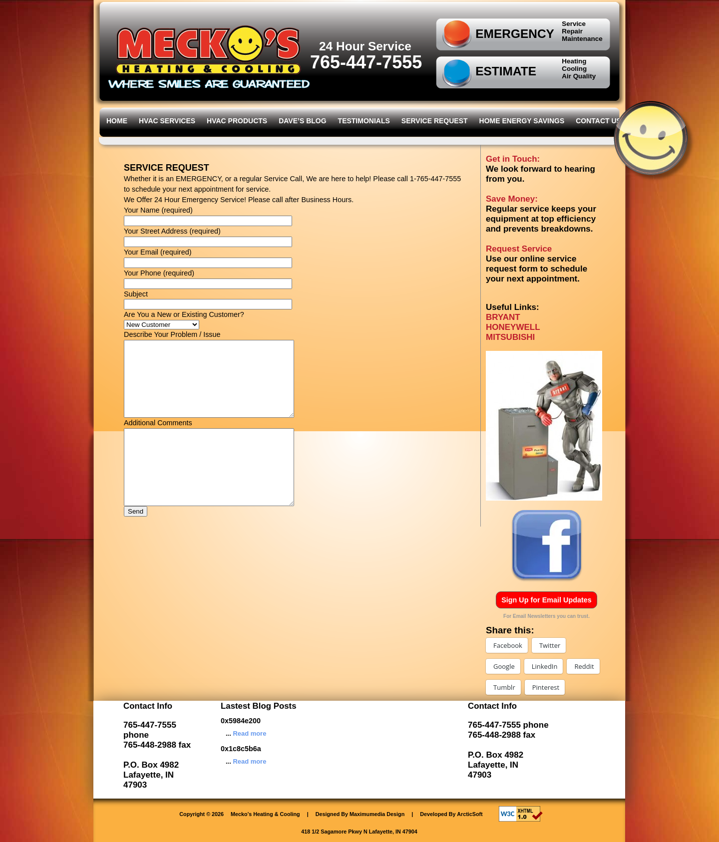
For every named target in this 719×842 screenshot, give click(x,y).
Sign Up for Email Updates (546, 600)
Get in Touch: (513, 159)
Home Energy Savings (522, 121)
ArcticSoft (470, 814)
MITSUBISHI (510, 337)
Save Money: (512, 199)
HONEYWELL (513, 327)
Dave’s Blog (302, 121)
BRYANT (503, 317)
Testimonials (364, 121)
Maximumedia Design (377, 814)
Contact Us (598, 121)
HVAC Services (167, 121)
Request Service (519, 249)
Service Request (434, 121)
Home (116, 121)
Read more (249, 733)
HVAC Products (237, 121)
